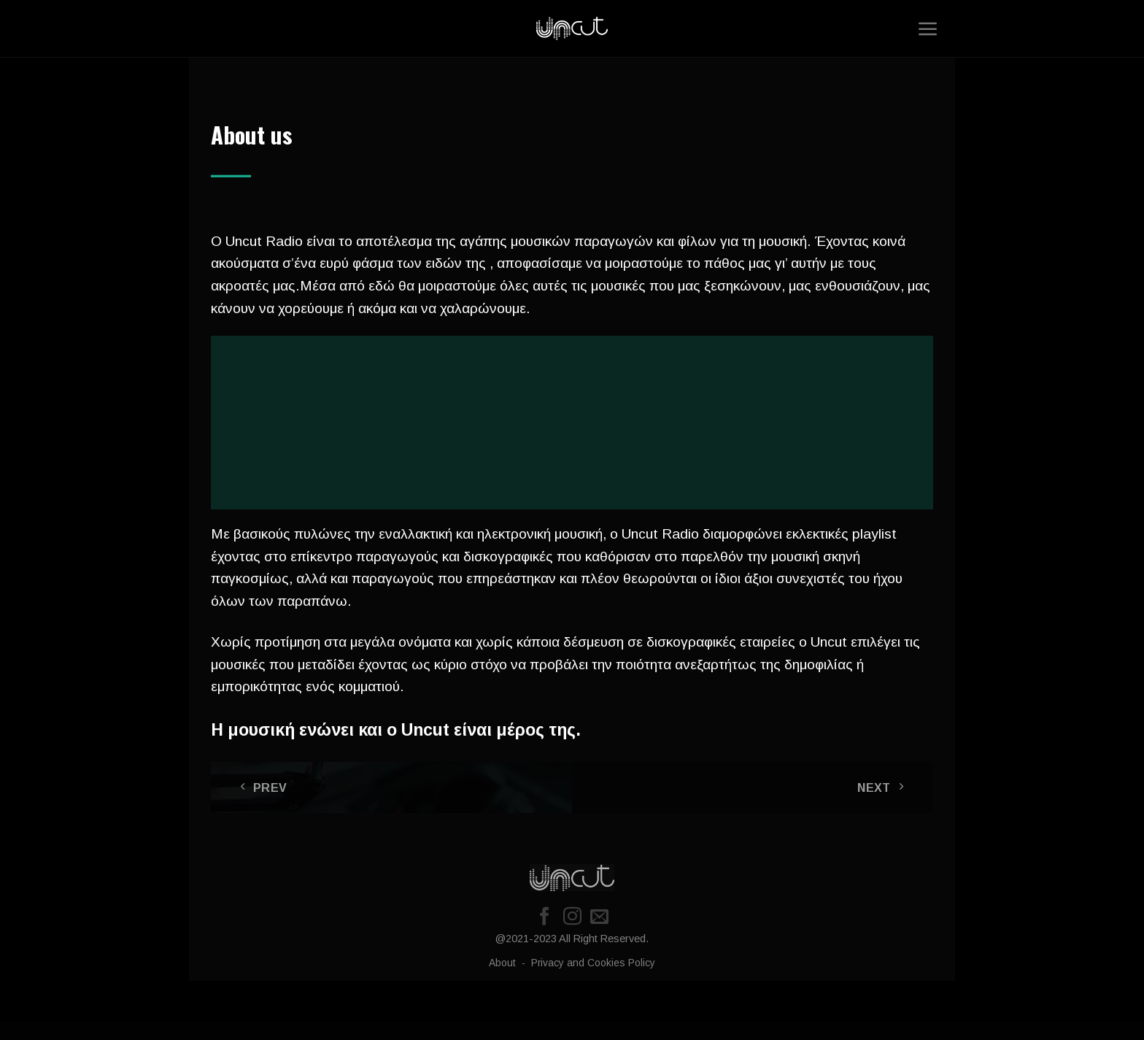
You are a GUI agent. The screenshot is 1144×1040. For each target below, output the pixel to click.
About (504, 963)
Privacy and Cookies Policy (593, 963)
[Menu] (928, 28)
